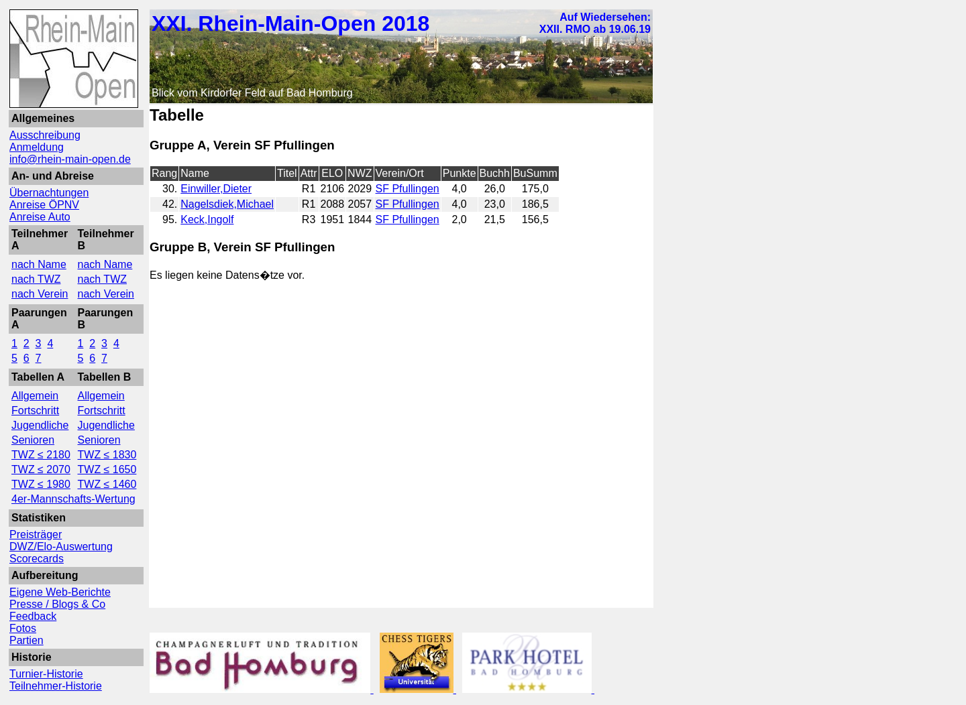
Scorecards (36, 558)
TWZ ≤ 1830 (107, 454)
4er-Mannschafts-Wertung (73, 499)
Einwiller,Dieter (216, 188)
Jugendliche (39, 425)
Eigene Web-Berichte (60, 592)
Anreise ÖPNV (44, 204)
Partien (26, 640)
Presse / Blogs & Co (57, 604)
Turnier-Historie (46, 674)
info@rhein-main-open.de (70, 159)
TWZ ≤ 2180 (40, 454)
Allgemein (34, 395)
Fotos (22, 628)
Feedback (32, 616)
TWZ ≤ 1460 (107, 484)
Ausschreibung (44, 135)
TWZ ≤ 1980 (40, 484)
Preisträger (35, 534)
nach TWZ (36, 279)
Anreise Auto (39, 216)
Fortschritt (35, 410)
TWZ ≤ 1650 (107, 469)
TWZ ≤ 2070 (40, 469)
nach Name (38, 264)
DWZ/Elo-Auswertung (61, 546)
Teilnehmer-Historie (55, 686)
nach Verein (39, 294)
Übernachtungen (49, 192)
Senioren (32, 440)
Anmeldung (36, 147)
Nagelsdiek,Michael (227, 204)
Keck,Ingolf (206, 219)
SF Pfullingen (407, 188)
